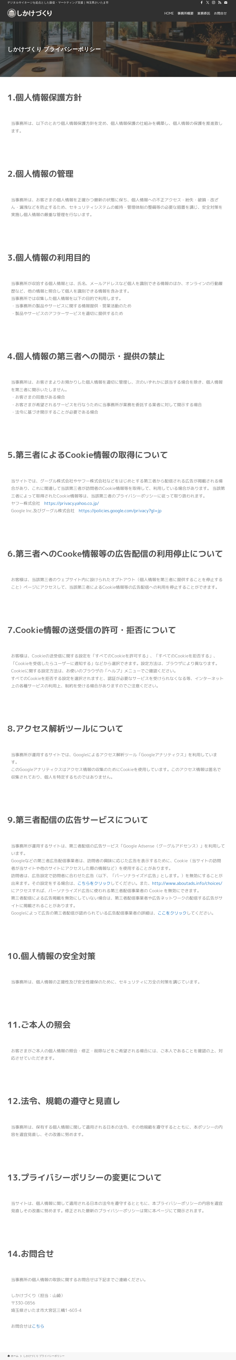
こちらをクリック (94, 883)
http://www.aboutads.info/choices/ (187, 883)
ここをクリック (172, 913)
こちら (38, 1326)
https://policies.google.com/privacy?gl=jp (120, 511)
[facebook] (202, 2)
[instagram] (214, 2)
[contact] (226, 2)
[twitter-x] (208, 2)
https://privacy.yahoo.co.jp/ (71, 503)
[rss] (220, 2)
